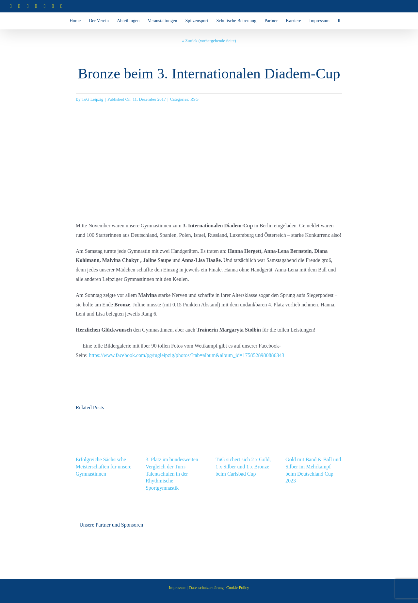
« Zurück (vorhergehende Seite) (209, 40)
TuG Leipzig (92, 99)
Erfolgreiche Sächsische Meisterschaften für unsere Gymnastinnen (104, 467)
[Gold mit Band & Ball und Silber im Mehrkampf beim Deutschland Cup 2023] (313, 422)
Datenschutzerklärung (206, 587)
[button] (339, 21)
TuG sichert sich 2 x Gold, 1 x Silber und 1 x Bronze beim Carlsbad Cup (243, 467)
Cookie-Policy (237, 587)
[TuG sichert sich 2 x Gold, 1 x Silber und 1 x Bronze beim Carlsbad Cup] (244, 422)
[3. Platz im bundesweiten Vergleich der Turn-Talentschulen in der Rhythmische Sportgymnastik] (174, 422)
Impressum (177, 587)
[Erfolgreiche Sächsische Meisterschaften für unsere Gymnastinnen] (104, 422)
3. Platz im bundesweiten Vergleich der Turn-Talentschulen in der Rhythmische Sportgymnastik (172, 474)
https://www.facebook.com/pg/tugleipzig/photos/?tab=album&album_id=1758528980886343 (186, 355)
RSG (194, 99)
